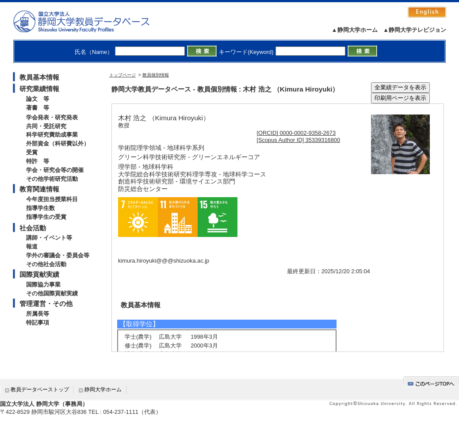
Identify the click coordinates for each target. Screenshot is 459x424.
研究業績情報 (39, 88)
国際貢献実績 (39, 274)
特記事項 (37, 322)
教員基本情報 (39, 77)
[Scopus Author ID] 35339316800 (298, 140)
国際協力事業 (43, 284)
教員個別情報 (155, 75)
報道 (32, 246)
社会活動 (32, 228)
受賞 (32, 152)
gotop (431, 382)
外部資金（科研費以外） (57, 143)
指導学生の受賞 (46, 217)
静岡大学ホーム (103, 389)
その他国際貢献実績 (52, 293)
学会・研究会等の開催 (55, 170)
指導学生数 (40, 208)
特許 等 (37, 161)
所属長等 (37, 313)
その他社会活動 (46, 264)
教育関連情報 (39, 189)
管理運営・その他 (46, 303)
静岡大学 (90, 21)
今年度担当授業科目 (52, 199)
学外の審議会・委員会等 (57, 255)
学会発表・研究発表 (52, 117)
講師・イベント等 (49, 237)
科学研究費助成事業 (52, 134)
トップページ (122, 75)
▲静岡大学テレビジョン (414, 30)
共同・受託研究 (46, 126)
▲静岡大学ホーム (355, 30)
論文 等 (37, 98)
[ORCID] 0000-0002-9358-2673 (296, 133)
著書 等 (37, 107)
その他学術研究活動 (52, 179)
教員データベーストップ (40, 389)
